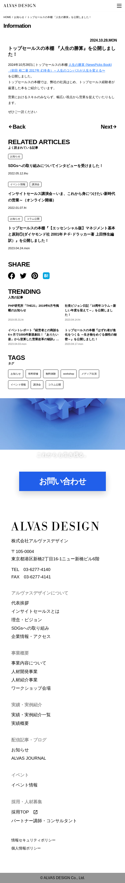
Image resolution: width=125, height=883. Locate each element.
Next (106, 127)
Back (19, 127)
